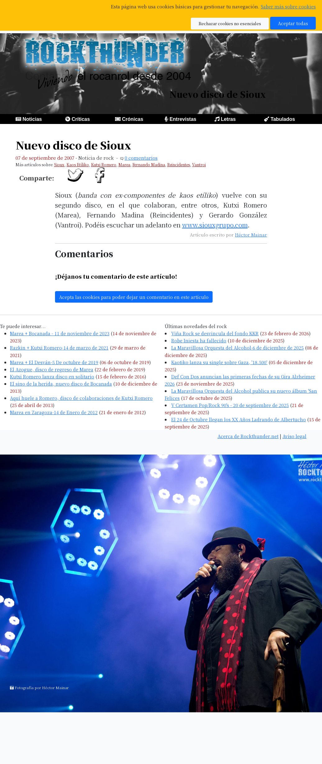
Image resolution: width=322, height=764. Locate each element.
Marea (124, 164)
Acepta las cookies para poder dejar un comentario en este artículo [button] (134, 297)
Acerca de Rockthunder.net (248, 436)
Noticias (32, 119)
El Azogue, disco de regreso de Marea (51, 369)
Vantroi (199, 164)
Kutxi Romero (103, 164)
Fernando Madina (148, 164)
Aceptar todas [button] (293, 23)
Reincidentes (178, 164)
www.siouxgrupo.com (215, 224)
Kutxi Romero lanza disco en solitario (52, 376)
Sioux (59, 164)
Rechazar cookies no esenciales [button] (230, 23)
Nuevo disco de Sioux (73, 145)
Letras (228, 119)
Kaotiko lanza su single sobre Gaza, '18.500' (219, 362)
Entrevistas (182, 119)
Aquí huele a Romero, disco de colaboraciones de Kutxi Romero (81, 398)
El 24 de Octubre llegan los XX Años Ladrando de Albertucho (238, 419)
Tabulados (282, 119)
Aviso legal (294, 436)
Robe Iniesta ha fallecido (198, 340)
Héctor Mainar (251, 234)
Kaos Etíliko (78, 164)
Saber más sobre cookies (288, 6)
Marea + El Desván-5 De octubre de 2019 (54, 362)
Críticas (80, 119)
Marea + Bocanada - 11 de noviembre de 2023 (59, 333)
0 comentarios (141, 157)
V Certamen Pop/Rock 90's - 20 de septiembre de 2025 (230, 405)
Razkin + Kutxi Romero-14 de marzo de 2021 (59, 347)
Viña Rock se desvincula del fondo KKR (215, 333)
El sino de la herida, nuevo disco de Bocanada (61, 383)
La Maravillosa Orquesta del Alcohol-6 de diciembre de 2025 (237, 347)
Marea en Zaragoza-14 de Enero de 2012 (54, 412)
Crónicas (132, 119)
